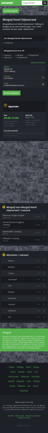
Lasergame (36, 376)
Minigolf (11, 381)
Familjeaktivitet (22, 57)
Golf (36, 372)
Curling (12, 372)
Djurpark (21, 372)
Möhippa (20, 55)
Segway (12, 386)
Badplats (20, 367)
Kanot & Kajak (13, 376)
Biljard (28, 367)
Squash (35, 386)
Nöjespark (20, 381)
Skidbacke (21, 386)
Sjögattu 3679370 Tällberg (24, 69)
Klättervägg (25, 376)
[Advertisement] (24, 170)
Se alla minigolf (10, 11)
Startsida (11, 415)
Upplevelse (24, 390)
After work (8, 57)
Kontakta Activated (24, 417)
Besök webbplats (11, 93)
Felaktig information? (38, 62)
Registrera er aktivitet (33, 415)
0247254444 (24, 77)
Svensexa (7, 55)
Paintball (36, 381)
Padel (29, 381)
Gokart (29, 372)
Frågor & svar (19, 415)
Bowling (36, 367)
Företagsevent (34, 55)
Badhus (11, 367)
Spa (29, 386)
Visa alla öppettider (11, 130)
